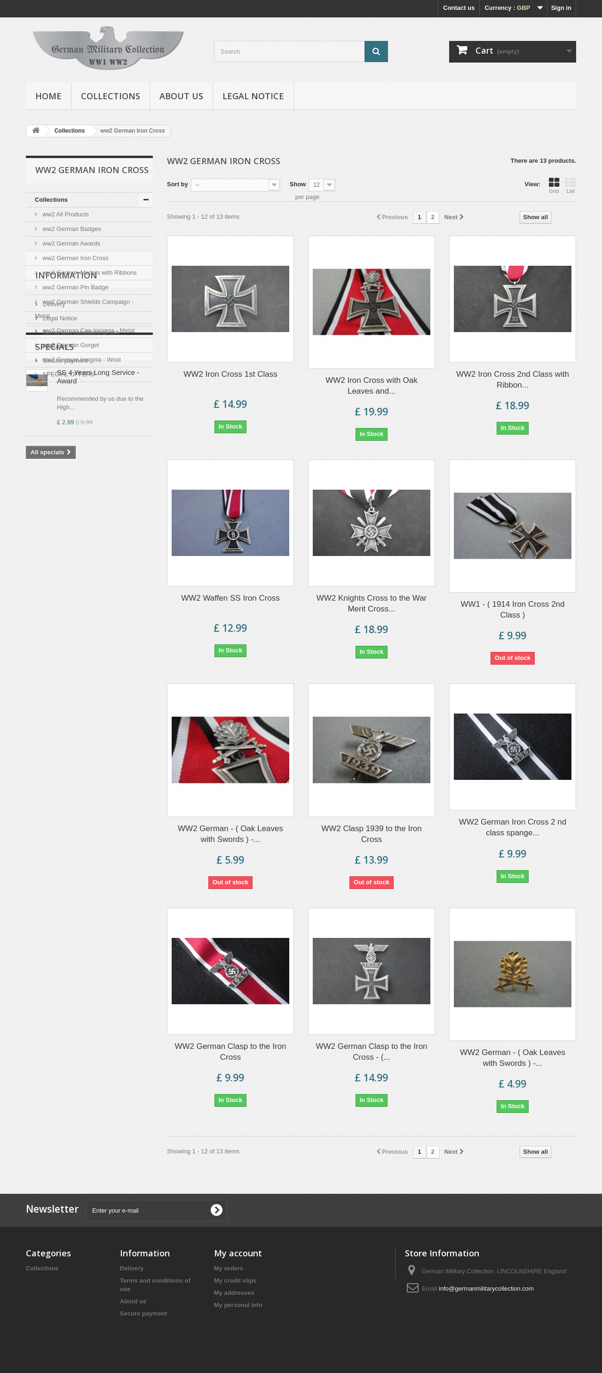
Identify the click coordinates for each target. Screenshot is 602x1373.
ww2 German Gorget (70, 345)
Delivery (53, 435)
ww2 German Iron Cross (75, 258)
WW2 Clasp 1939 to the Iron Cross (371, 834)
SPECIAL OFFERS (68, 374)
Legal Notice (253, 96)
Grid (554, 185)
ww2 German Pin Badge (75, 287)
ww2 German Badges (71, 228)
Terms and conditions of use (80, 463)
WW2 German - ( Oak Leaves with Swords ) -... (230, 834)
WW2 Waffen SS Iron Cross (230, 598)
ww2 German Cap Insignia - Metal (88, 330)
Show (298, 184)
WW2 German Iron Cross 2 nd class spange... (513, 827)
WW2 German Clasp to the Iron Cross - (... (371, 1052)
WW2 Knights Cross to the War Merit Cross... (372, 603)
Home (48, 96)
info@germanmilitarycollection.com (486, 1288)
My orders (228, 1268)
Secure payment (64, 491)
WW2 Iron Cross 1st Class (230, 374)
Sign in (561, 7)
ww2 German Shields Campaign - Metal (84, 308)
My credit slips (235, 1280)
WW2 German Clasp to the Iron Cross (230, 1052)
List (570, 185)
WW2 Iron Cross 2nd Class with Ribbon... (512, 379)
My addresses (234, 1292)
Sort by (177, 184)
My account (238, 1253)
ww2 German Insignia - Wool (81, 359)
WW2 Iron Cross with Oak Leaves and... (371, 386)
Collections (110, 96)
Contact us (459, 7)
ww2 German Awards (70, 243)
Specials (54, 527)
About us (181, 96)
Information (66, 410)
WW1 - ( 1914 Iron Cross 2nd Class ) (512, 609)
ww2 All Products (65, 214)
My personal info (238, 1305)
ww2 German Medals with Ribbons (89, 272)
